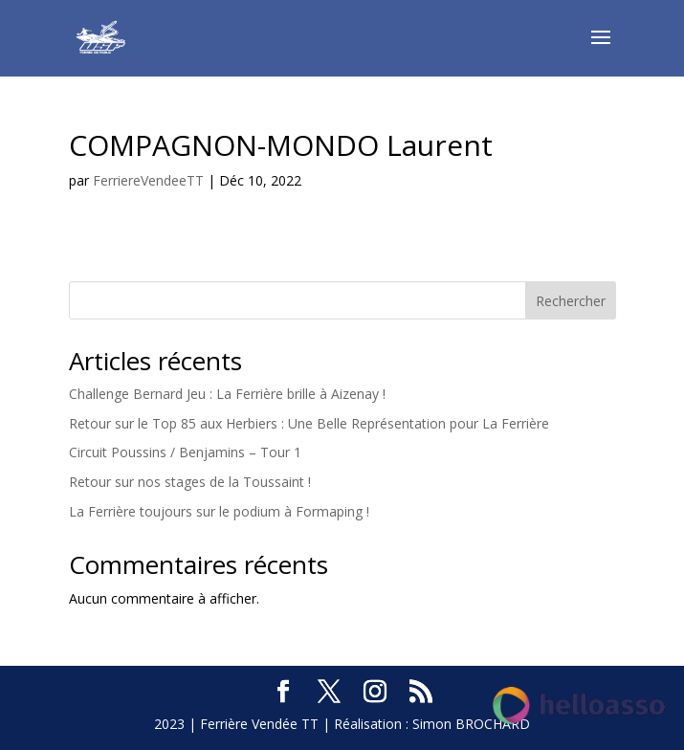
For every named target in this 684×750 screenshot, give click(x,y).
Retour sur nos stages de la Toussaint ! (190, 482)
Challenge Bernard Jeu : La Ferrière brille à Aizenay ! (227, 394)
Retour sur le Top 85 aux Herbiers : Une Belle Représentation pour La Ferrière (309, 423)
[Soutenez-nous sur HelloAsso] (579, 709)
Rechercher (571, 301)
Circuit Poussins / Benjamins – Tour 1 (185, 452)
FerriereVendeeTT (148, 180)
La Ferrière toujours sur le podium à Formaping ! (219, 511)
